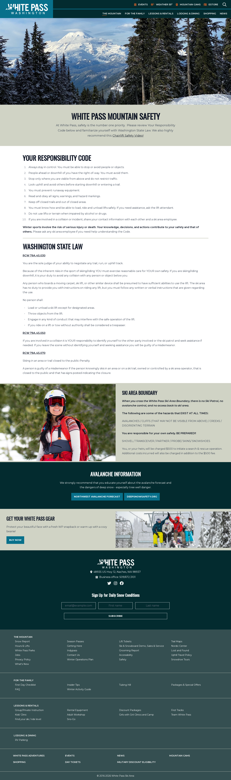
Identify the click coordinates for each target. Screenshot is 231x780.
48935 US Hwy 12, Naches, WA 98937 (115, 571)
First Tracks (177, 710)
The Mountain (111, 13)
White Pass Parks (25, 650)
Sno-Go (71, 719)
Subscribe (115, 616)
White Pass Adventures (28, 755)
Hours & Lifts (22, 646)
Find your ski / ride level (28, 719)
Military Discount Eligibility (136, 762)
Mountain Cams (190, 4)
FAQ (17, 689)
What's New (22, 664)
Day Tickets (72, 762)
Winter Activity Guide (79, 689)
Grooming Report (129, 650)
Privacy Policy (23, 659)
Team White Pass (181, 714)
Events (143, 4)
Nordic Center (179, 646)
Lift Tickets (125, 641)
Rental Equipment (77, 710)
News (223, 13)
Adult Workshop (76, 714)
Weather (164, 4)
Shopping (209, 13)
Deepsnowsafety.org (142, 496)
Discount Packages (130, 710)
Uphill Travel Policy (181, 655)
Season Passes (75, 641)
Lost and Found (180, 650)
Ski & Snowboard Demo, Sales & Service (141, 646)
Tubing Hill (125, 684)
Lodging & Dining (188, 13)
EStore (213, 4)
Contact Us (73, 655)
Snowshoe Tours (180, 659)
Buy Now (15, 540)
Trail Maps (176, 641)
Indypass (72, 650)
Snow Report (22, 641)
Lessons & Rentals (160, 13)
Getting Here (74, 646)
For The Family (135, 13)
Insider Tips (73, 684)
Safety (122, 659)
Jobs (17, 655)
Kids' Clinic (21, 714)
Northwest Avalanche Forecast (97, 496)
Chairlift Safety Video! (128, 135)
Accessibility (126, 655)
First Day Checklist (25, 684)
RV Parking (21, 740)
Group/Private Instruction (29, 710)
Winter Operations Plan (80, 659)
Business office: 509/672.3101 (115, 577)
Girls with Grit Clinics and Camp (136, 714)
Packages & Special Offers (186, 684)
